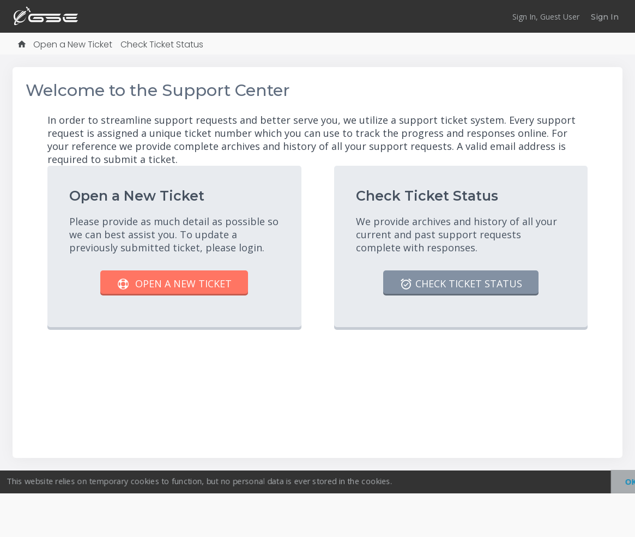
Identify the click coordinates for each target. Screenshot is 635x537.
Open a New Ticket (72, 44)
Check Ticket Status (161, 44)
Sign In (605, 17)
